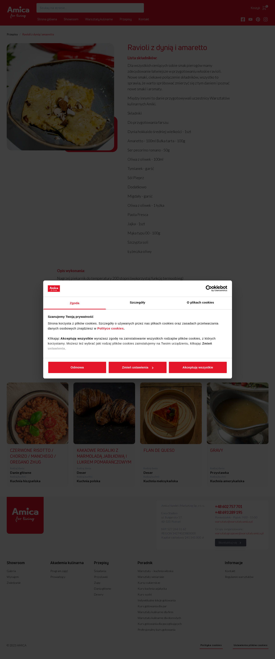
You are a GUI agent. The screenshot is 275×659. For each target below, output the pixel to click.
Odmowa (77, 367)
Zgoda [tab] (75, 303)
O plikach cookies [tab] (200, 302)
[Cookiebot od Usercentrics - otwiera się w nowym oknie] (208, 288)
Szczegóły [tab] (137, 302)
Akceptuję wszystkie (197, 367)
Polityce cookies (110, 328)
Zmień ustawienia (137, 367)
